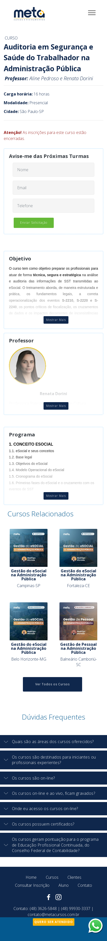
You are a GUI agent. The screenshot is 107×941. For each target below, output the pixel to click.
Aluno (63, 885)
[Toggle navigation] (92, 12)
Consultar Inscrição (32, 885)
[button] (53, 741)
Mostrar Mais (56, 320)
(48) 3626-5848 (43, 908)
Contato (85, 885)
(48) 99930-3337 (75, 908)
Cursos (52, 877)
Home (31, 877)
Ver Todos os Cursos (52, 684)
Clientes (74, 877)
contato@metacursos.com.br (53, 914)
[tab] (53, 741)
